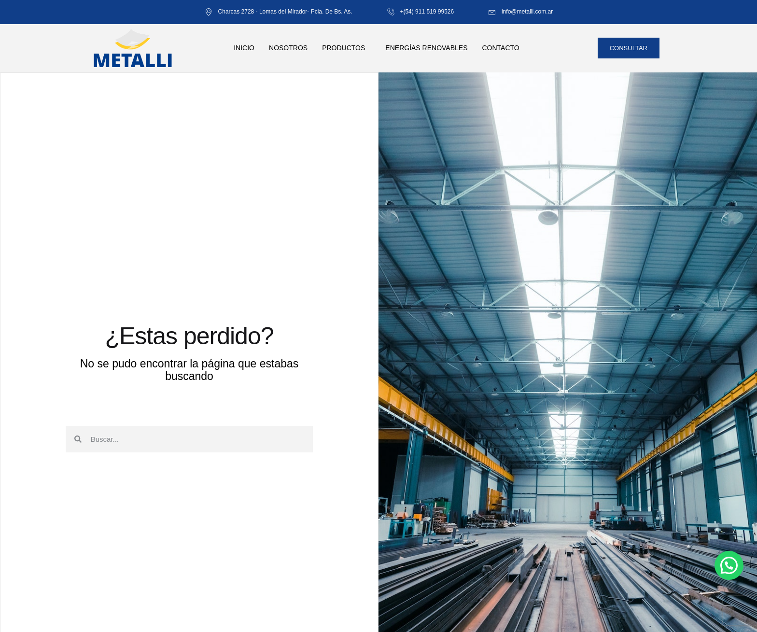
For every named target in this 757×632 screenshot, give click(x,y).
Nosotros (288, 48)
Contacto (500, 48)
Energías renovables (426, 48)
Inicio (244, 48)
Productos (343, 48)
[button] (729, 565)
